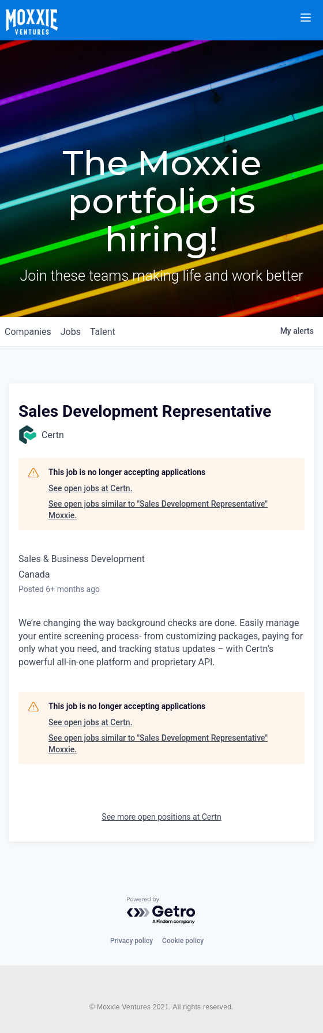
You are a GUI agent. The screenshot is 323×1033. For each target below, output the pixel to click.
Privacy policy (131, 941)
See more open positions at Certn (161, 816)
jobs (71, 331)
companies (28, 331)
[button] (312, 10)
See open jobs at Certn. (90, 488)
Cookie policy (183, 941)
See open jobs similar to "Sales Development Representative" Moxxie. (158, 509)
